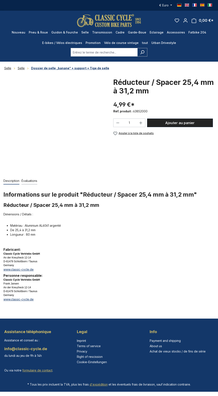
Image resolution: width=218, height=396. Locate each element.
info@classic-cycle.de (25, 349)
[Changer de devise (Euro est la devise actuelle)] (165, 5)
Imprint (81, 340)
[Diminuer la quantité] (117, 123)
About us (156, 346)
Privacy (82, 351)
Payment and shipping (165, 340)
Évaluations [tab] (29, 181)
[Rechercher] (142, 52)
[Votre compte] (185, 20)
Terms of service (89, 346)
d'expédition (99, 384)
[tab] (11, 180)
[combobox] (104, 52)
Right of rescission (90, 356)
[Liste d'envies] (176, 20)
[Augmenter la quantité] (140, 123)
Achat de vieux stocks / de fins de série (178, 351)
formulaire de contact (37, 370)
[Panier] (202, 21)
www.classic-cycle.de (18, 269)
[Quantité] (129, 123)
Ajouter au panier (180, 123)
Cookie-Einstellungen (92, 362)
